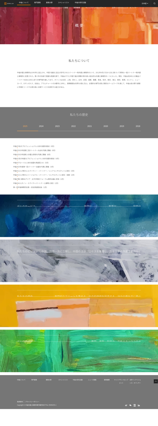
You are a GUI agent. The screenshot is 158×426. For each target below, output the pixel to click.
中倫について (21, 5)
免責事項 (20, 424)
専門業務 (30, 3)
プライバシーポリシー (34, 424)
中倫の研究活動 (58, 3)
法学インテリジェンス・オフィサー (128, 3)
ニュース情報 (84, 3)
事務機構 (92, 3)
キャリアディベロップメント (106, 3)
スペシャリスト (46, 3)
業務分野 (37, 3)
